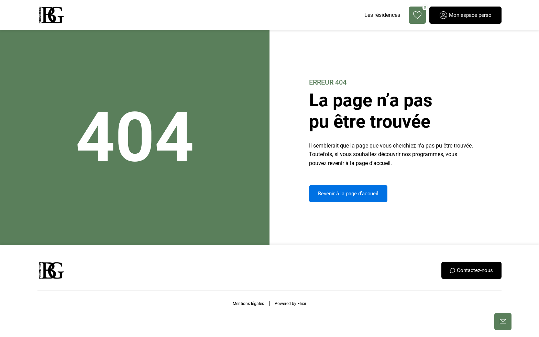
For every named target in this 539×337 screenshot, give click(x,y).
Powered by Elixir (290, 303)
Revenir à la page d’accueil (348, 194)
